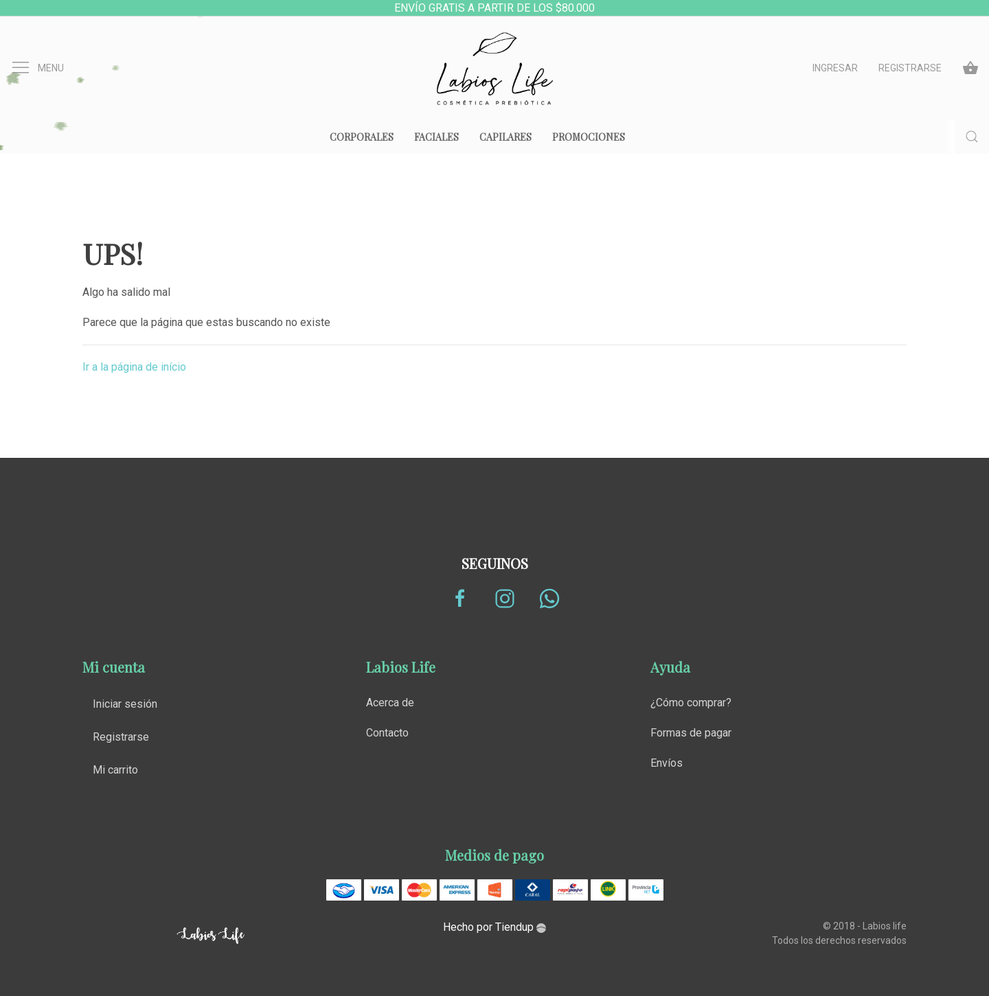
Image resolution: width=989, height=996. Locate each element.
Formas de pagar (690, 732)
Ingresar (835, 67)
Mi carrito (115, 769)
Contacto (387, 732)
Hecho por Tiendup (494, 927)
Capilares (505, 136)
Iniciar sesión (125, 703)
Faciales (436, 136)
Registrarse (910, 67)
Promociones (588, 136)
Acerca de (390, 702)
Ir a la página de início (134, 366)
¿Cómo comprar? (690, 702)
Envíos (666, 762)
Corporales (362, 136)
